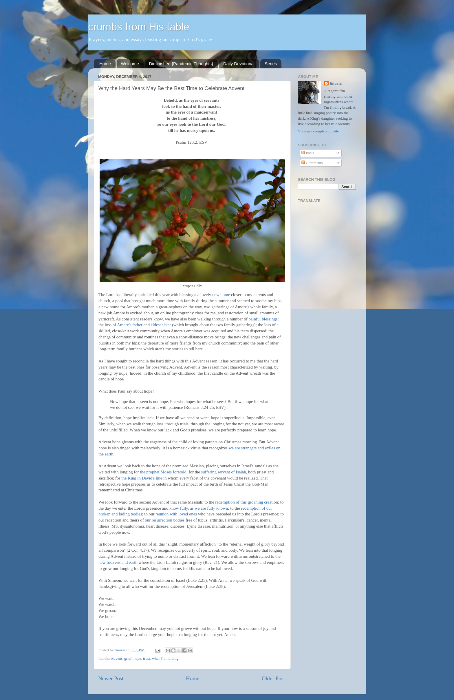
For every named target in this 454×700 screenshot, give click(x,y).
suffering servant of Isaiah (223, 472)
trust (146, 658)
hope (137, 658)
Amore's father (129, 324)
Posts (307, 153)
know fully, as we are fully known (198, 508)
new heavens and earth (118, 562)
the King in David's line (141, 478)
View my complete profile (318, 131)
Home (105, 63)
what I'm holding (165, 658)
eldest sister (161, 324)
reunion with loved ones (176, 514)
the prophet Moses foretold (163, 472)
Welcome (130, 63)
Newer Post (111, 678)
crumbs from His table (138, 27)
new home (221, 294)
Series (271, 63)
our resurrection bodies (164, 520)
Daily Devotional (239, 63)
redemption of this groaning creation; (247, 502)
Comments (312, 163)
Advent (116, 658)
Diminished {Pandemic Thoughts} (181, 63)
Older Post (273, 678)
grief (127, 658)
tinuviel (336, 83)
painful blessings (262, 319)
